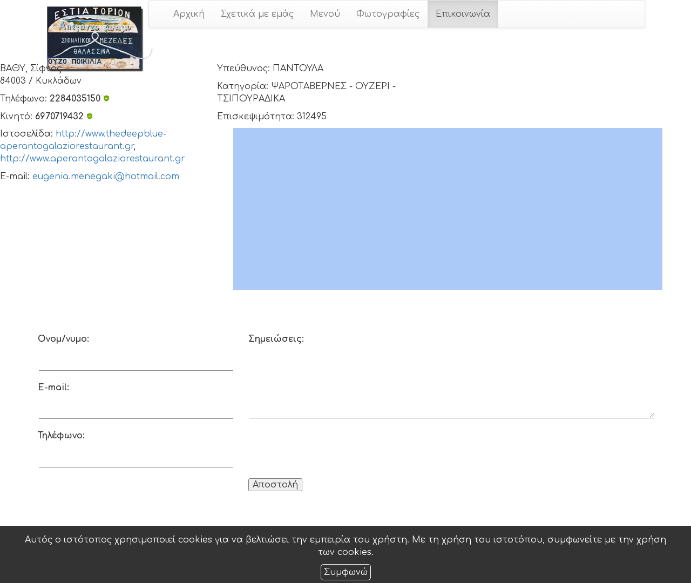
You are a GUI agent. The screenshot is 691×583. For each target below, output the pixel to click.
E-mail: (53, 387)
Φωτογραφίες (387, 14)
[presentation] (330, 450)
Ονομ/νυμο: (63, 339)
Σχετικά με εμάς (257, 14)
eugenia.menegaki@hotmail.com (105, 176)
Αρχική (189, 14)
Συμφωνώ (346, 572)
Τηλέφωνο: (61, 435)
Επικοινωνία (463, 14)
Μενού (325, 14)
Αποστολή (275, 485)
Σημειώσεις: (276, 339)
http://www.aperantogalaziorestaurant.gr (92, 159)
